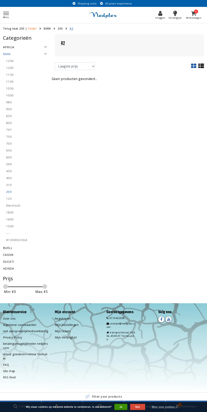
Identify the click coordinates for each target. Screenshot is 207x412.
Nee (137, 407)
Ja (120, 407)
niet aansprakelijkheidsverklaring (25, 331)
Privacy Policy (12, 337)
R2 (71, 28)
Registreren (63, 318)
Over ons (9, 318)
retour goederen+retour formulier (25, 356)
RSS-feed (9, 377)
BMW (47, 28)
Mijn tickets (63, 331)
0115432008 (116, 318)
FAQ (6, 365)
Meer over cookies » (164, 407)
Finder (32, 28)
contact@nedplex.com (121, 325)
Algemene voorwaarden (19, 325)
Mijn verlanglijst (66, 337)
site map (9, 371)
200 (60, 28)
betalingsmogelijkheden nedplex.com (26, 346)
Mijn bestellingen (66, 325)
